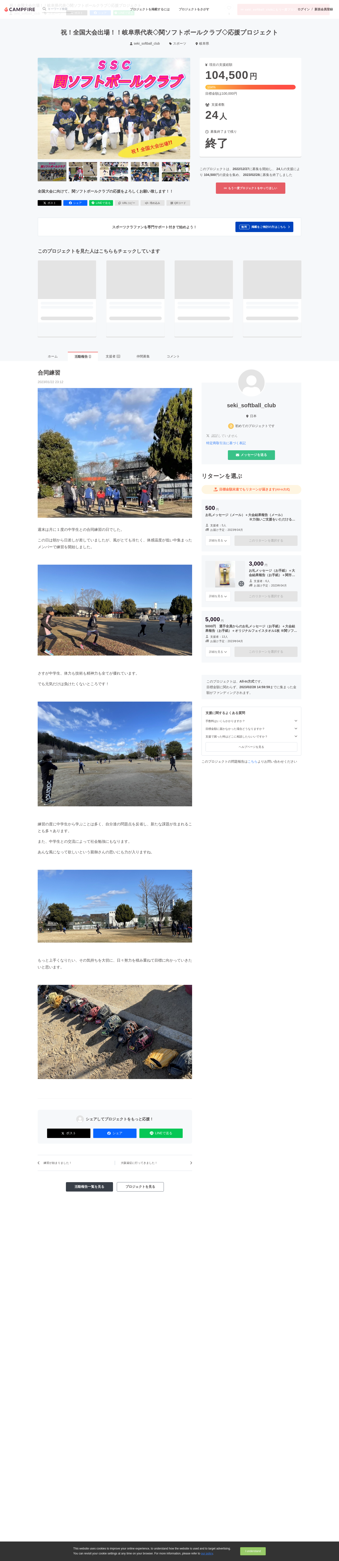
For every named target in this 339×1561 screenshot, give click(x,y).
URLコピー (126, 203)
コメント (173, 356)
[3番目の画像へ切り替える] (114, 171)
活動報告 (83, 356)
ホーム (53, 356)
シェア (75, 203)
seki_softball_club (145, 43)
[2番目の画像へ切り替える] (83, 171)
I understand (253, 1551)
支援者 (113, 356)
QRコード (178, 203)
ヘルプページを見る (251, 747)
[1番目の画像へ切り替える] (52, 171)
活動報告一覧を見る (89, 1186)
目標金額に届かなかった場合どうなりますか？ (251, 728)
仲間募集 (143, 356)
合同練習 (49, 372)
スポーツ (177, 43)
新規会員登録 (324, 9)
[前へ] (43, 108)
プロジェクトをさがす (194, 9)
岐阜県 (202, 43)
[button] (264, 227)
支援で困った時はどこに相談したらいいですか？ (251, 736)
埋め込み (152, 203)
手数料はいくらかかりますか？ (251, 721)
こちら (253, 761)
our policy (207, 1553)
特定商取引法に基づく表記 (226, 443)
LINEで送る (101, 203)
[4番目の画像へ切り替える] (144, 171)
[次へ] (184, 108)
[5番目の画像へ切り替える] (175, 171)
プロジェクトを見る (140, 1186)
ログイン (304, 9)
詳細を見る (218, 540)
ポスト (49, 203)
